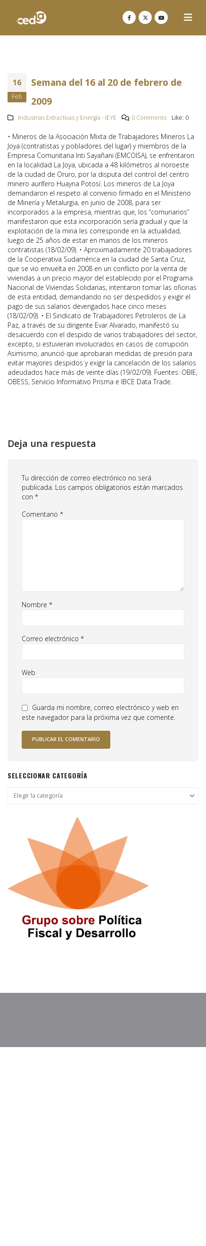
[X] (145, 17)
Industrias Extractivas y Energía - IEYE (67, 118)
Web (28, 672)
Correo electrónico (53, 638)
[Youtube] (161, 17)
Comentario (42, 514)
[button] (188, 17)
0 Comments (149, 118)
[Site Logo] (31, 17)
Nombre (37, 604)
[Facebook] (129, 17)
